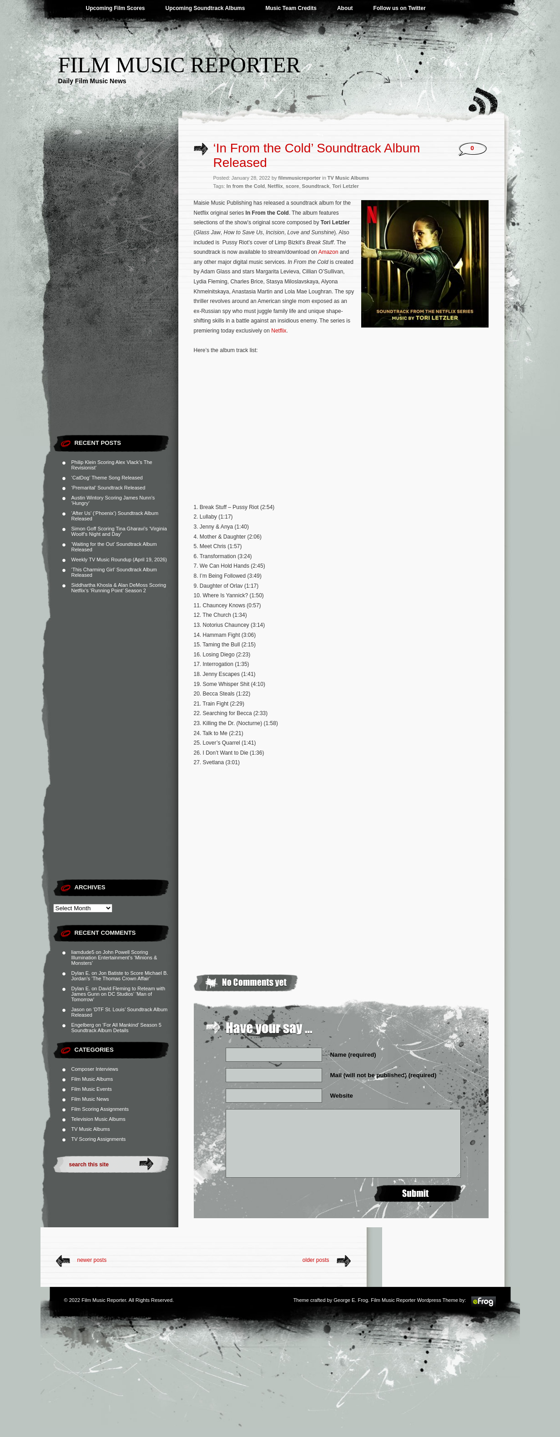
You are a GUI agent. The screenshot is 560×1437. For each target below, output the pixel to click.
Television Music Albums (98, 1119)
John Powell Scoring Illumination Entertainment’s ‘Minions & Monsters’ (114, 957)
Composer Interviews (94, 1069)
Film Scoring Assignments (100, 1109)
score (292, 186)
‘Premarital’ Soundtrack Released (108, 487)
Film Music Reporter (179, 65)
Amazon (327, 252)
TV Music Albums (90, 1129)
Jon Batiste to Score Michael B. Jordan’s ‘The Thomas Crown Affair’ (119, 975)
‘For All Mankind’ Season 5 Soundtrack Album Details (116, 1027)
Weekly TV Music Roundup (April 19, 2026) (119, 559)
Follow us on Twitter (399, 8)
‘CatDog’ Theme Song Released (107, 477)
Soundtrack (316, 186)
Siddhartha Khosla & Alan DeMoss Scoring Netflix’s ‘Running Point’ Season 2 (118, 587)
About (345, 8)
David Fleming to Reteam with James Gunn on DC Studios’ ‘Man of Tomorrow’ (118, 994)
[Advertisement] (115, 293)
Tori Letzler (345, 186)
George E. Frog (350, 1300)
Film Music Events (91, 1089)
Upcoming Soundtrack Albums (205, 8)
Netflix (275, 186)
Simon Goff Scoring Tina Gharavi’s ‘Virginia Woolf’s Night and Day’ (119, 531)
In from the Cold (246, 186)
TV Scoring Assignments (98, 1139)
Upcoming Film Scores (115, 8)
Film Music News (90, 1099)
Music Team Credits (290, 8)
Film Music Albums (92, 1079)
